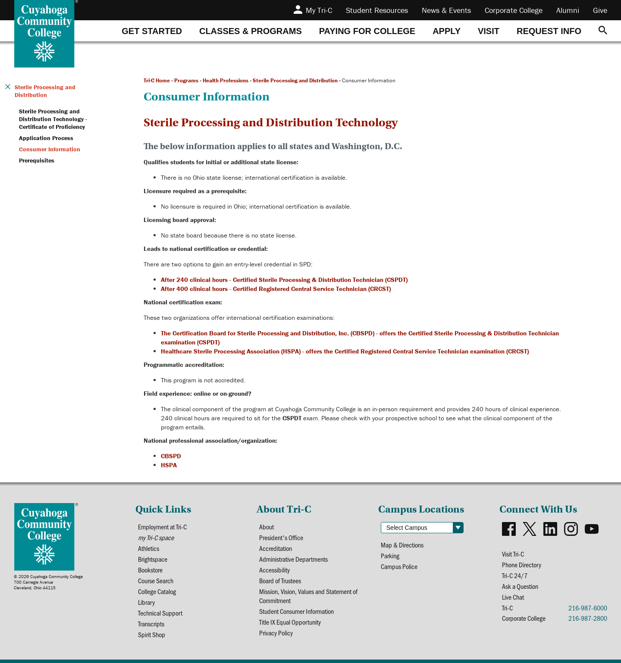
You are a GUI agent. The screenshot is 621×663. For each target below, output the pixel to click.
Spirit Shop (151, 634)
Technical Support (160, 612)
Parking (390, 555)
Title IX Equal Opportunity (290, 621)
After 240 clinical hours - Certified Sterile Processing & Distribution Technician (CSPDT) (284, 279)
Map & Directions (402, 544)
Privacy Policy (276, 632)
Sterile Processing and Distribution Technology (271, 123)
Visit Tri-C (513, 553)
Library (146, 602)
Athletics (148, 548)
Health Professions (225, 80)
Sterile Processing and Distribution (295, 80)
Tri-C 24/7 (514, 575)
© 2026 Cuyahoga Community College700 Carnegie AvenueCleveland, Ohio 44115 (48, 582)
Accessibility (274, 569)
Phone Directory (521, 564)
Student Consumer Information (296, 611)
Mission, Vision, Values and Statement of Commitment (308, 596)
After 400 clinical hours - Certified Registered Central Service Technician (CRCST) (276, 289)
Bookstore (150, 569)
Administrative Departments (293, 558)
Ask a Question (520, 586)
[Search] (603, 30)
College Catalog (157, 591)
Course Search (155, 580)
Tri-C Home (157, 80)
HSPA (169, 465)
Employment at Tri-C (162, 526)
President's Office (281, 537)
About (266, 526)
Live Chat (513, 596)
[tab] (152, 30)
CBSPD (171, 456)
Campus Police (399, 566)
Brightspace (152, 558)
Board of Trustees (280, 580)
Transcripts (151, 623)
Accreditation (275, 548)
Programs (186, 80)
